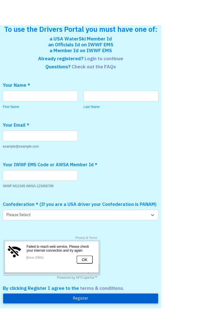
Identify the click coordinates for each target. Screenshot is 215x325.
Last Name (91, 107)
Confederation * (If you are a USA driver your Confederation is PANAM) (79, 204)
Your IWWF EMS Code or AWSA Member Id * (50, 164)
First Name (11, 107)
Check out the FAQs (94, 66)
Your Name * (16, 85)
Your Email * (16, 125)
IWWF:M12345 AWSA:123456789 (28, 186)
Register (80, 298)
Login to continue (104, 58)
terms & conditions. (102, 288)
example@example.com (21, 146)
